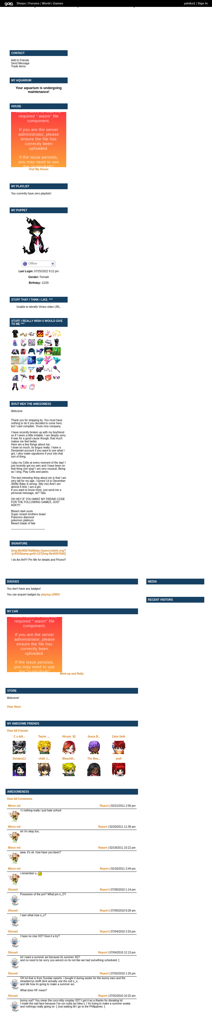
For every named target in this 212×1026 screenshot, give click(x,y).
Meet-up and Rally (72, 673)
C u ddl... (19, 736)
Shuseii (13, 889)
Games (58, 3)
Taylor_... (44, 736)
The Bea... (93, 758)
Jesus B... (94, 736)
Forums (33, 3)
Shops (21, 3)
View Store (14, 706)
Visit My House (39, 169)
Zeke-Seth (118, 736)
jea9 (118, 758)
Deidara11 (19, 758)
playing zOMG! (50, 594)
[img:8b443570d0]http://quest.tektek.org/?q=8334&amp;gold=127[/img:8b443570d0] (38, 552)
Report (104, 805)
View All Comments (19, 798)
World (46, 3)
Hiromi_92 (69, 736)
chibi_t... (44, 758)
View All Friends (17, 730)
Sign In (203, 3)
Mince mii (14, 805)
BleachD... (69, 758)
